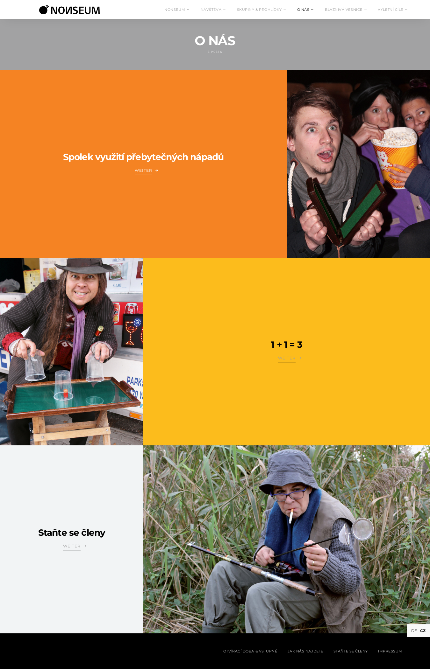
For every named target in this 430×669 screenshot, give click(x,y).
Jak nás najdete (305, 651)
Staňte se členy (71, 532)
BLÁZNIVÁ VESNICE (343, 9)
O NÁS (303, 9)
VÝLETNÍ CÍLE (390, 9)
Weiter (143, 170)
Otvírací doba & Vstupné (250, 651)
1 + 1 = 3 (286, 344)
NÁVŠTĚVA (211, 9)
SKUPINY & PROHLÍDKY (259, 9)
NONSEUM (174, 9)
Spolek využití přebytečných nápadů (143, 156)
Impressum (390, 651)
